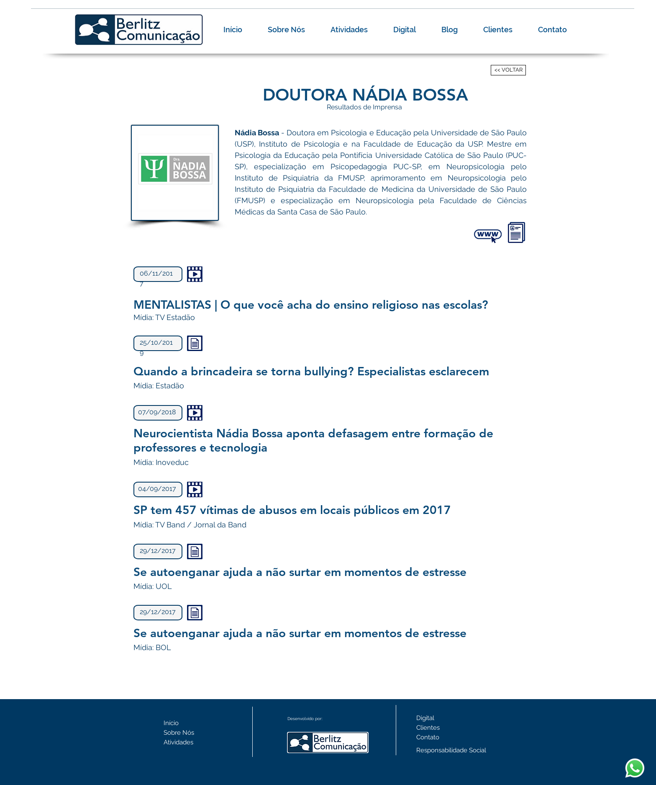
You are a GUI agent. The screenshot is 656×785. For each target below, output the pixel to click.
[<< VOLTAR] (508, 70)
